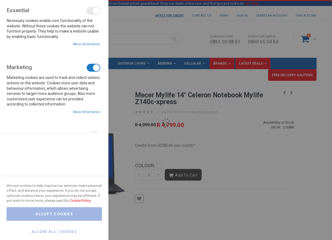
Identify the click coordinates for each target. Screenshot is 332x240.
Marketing (93, 68)
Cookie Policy (80, 201)
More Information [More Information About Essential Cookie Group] (86, 44)
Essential (93, 11)
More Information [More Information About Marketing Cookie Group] (86, 112)
